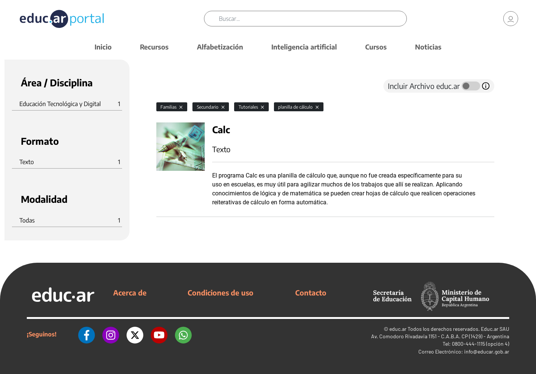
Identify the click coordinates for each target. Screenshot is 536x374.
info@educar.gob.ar (486, 351)
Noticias (428, 46)
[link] (510, 18)
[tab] (171, 86)
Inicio (103, 46)
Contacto (310, 292)
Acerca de (130, 292)
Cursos (376, 46)
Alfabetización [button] (220, 46)
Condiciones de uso (220, 292)
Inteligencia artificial (304, 46)
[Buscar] (312, 18)
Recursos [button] (154, 46)
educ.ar (397, 329)
